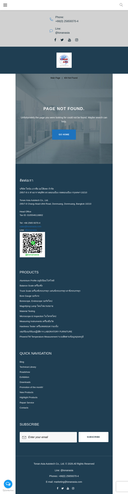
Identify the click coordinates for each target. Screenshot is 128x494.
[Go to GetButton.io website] (8, 490)
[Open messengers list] (8, 484)
